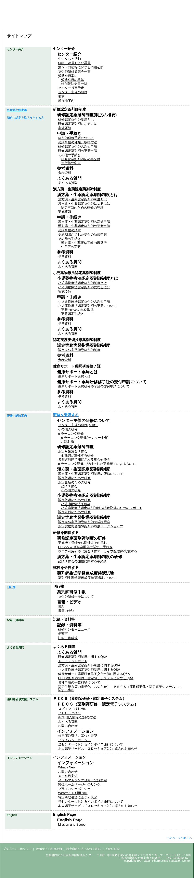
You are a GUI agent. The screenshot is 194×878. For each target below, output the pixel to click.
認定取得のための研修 (74, 478)
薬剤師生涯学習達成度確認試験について (87, 577)
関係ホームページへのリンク (79, 784)
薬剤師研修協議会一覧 (74, 71)
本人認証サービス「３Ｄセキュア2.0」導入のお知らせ (97, 748)
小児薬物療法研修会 (75, 504)
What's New (66, 767)
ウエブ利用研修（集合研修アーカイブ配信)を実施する (97, 551)
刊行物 (113, 25)
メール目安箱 (68, 776)
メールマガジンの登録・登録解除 (82, 780)
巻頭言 (63, 633)
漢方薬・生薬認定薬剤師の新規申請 (84, 221)
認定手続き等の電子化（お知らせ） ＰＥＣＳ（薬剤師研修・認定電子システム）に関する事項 (120, 688)
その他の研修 (68, 429)
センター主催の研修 (72, 92)
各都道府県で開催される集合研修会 (84, 459)
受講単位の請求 (69, 230)
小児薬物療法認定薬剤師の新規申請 (84, 301)
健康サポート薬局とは (74, 376)
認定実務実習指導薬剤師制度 (79, 350)
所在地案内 (66, 100)
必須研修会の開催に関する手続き (82, 561)
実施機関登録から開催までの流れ (82, 542)
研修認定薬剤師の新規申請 (77, 146)
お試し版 (67, 441)
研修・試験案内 (81, 25)
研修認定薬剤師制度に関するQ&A (82, 656)
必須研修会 (69, 486)
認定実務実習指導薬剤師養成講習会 (84, 522)
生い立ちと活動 (69, 58)
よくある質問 (177, 25)
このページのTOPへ (179, 838)
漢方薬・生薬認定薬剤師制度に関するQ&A (89, 665)
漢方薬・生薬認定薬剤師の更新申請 (84, 226)
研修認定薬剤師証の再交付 (80, 159)
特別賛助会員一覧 (74, 83)
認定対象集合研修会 (72, 451)
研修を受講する (66, 415)
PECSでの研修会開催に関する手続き (85, 547)
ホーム (131, 16)
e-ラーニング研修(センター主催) (84, 437)
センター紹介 (17, 25)
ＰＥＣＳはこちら (157, 3)
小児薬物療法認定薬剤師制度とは (82, 283)
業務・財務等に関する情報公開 (81, 67)
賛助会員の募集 (72, 79)
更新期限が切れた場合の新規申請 (82, 234)
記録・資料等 (68, 638)
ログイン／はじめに (72, 708)
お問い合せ (112, 848)
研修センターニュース (74, 629)
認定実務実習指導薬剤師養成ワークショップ (90, 526)
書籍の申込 (66, 610)
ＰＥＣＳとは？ (69, 713)
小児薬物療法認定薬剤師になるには (84, 287)
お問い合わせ (147, 16)
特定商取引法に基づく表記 (77, 736)
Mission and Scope (72, 824)
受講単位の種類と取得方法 (77, 142)
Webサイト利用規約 (73, 793)
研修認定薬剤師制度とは (76, 119)
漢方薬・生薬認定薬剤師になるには (84, 203)
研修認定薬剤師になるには (77, 123)
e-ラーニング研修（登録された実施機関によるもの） (97, 463)
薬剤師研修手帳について (76, 138)
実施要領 (64, 128)
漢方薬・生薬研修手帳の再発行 (84, 242)
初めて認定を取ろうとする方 (25, 117)
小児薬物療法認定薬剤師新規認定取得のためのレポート (101, 507)
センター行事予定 (71, 88)
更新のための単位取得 (77, 309)
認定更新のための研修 (74, 512)
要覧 (61, 96)
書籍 (61, 606)
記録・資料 (145, 25)
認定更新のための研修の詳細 (82, 207)
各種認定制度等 (49, 25)
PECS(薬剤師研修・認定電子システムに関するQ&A (95, 678)
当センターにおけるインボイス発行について (90, 744)
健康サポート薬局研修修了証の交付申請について (94, 386)
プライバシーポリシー (74, 740)
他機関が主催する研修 (77, 455)
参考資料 (64, 173)
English (184, 16)
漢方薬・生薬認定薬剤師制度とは (82, 199)
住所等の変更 (71, 163)
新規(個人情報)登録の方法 (77, 717)
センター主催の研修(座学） (78, 425)
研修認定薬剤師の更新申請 (77, 151)
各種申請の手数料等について (79, 682)
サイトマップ (167, 16)
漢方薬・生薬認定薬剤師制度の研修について (90, 473)
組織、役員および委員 (74, 63)
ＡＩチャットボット (72, 661)
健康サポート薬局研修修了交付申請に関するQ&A (94, 674)
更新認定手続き (72, 313)
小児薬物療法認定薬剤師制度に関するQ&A (89, 669)
